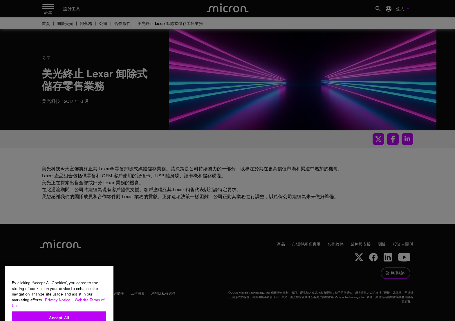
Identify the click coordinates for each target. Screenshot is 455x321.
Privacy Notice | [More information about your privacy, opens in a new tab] (58, 308)
